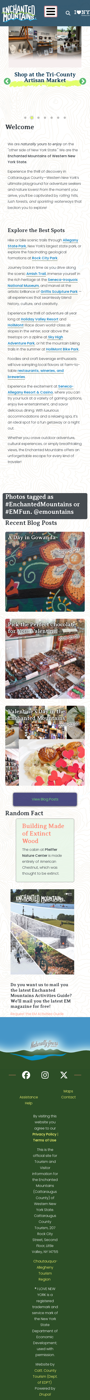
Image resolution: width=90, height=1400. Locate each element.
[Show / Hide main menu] (50, 11)
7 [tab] (65, 117)
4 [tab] (45, 117)
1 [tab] (25, 117)
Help (28, 1102)
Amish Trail (36, 273)
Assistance (29, 1096)
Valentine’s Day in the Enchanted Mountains (36, 714)
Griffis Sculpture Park (59, 291)
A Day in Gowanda (32, 537)
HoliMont (15, 324)
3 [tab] (38, 117)
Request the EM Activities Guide (37, 1013)
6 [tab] (58, 117)
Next (82, 81)
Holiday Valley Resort (39, 318)
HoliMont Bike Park (62, 348)
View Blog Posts (45, 798)
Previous (7, 81)
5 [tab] (51, 117)
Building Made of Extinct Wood (43, 833)
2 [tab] (32, 117)
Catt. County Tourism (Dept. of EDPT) (45, 1375)
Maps (68, 1090)
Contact (68, 1096)
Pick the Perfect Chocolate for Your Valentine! (42, 627)
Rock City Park (45, 257)
